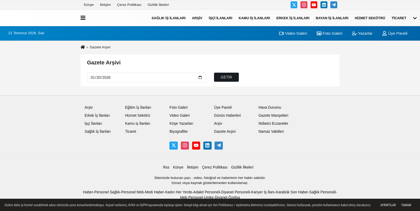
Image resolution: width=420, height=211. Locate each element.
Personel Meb (132, 192)
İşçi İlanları (220, 18)
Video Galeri (293, 33)
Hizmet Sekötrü (370, 18)
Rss (166, 167)
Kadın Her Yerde (178, 192)
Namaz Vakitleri (271, 132)
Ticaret (398, 18)
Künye (89, 5)
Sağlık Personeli (322, 192)
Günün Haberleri (227, 116)
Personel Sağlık (107, 192)
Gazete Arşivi (104, 62)
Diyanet (221, 198)
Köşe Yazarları (181, 124)
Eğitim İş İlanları (138, 107)
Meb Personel (191, 198)
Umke (208, 198)
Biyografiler (178, 132)
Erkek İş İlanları (293, 18)
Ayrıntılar (388, 205)
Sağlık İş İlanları (168, 18)
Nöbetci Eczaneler (273, 124)
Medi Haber (154, 192)
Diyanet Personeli (235, 192)
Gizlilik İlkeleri (158, 5)
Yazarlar (362, 33)
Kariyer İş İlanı (263, 192)
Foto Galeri (329, 33)
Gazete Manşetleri (273, 116)
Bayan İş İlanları (332, 18)
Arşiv (197, 18)
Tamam (406, 205)
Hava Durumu (270, 107)
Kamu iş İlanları (254, 18)
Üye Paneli (394, 33)
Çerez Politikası (129, 5)
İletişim (105, 5)
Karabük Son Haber (292, 192)
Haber (88, 192)
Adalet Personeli (206, 192)
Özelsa (234, 198)
